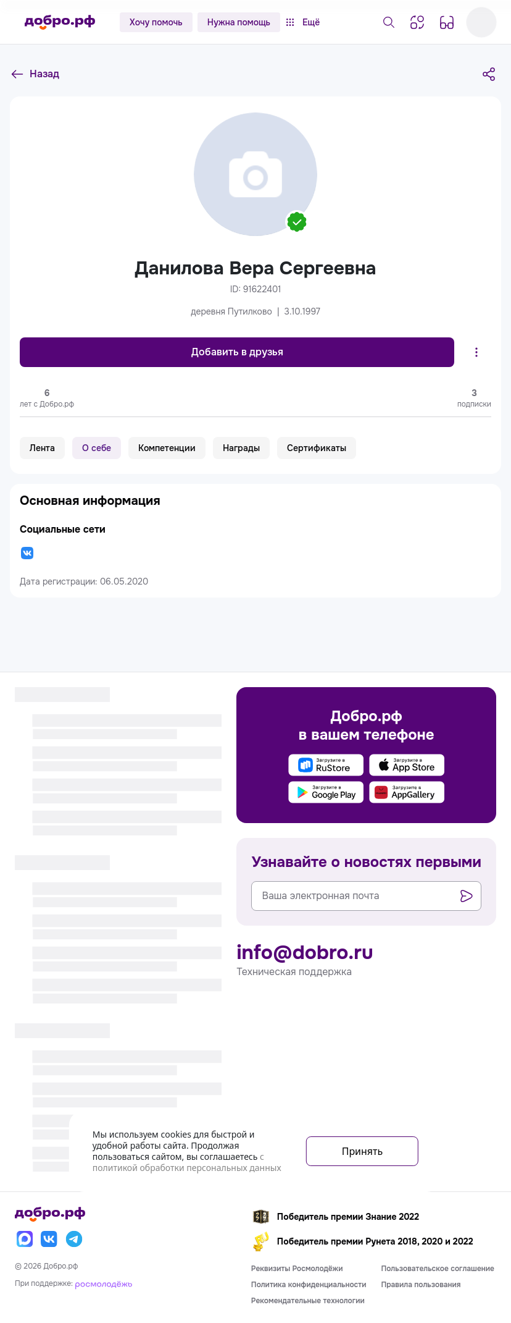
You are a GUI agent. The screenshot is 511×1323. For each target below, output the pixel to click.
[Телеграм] (74, 1239)
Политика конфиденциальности (309, 1285)
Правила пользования (420, 1285)
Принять (362, 1151)
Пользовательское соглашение (437, 1269)
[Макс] (25, 1239)
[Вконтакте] (49, 1239)
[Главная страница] (60, 22)
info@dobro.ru (304, 952)
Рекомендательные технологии (308, 1301)
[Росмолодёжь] (104, 1283)
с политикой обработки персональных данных (187, 1162)
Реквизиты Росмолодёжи (297, 1269)
